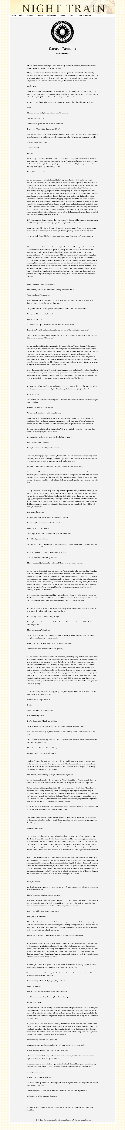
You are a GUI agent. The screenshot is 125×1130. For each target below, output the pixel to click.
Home (14, 15)
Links (71, 15)
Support (62, 15)
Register (88, 15)
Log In (81, 15)
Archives (30, 15)
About (21, 15)
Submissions (51, 15)
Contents (40, 15)
